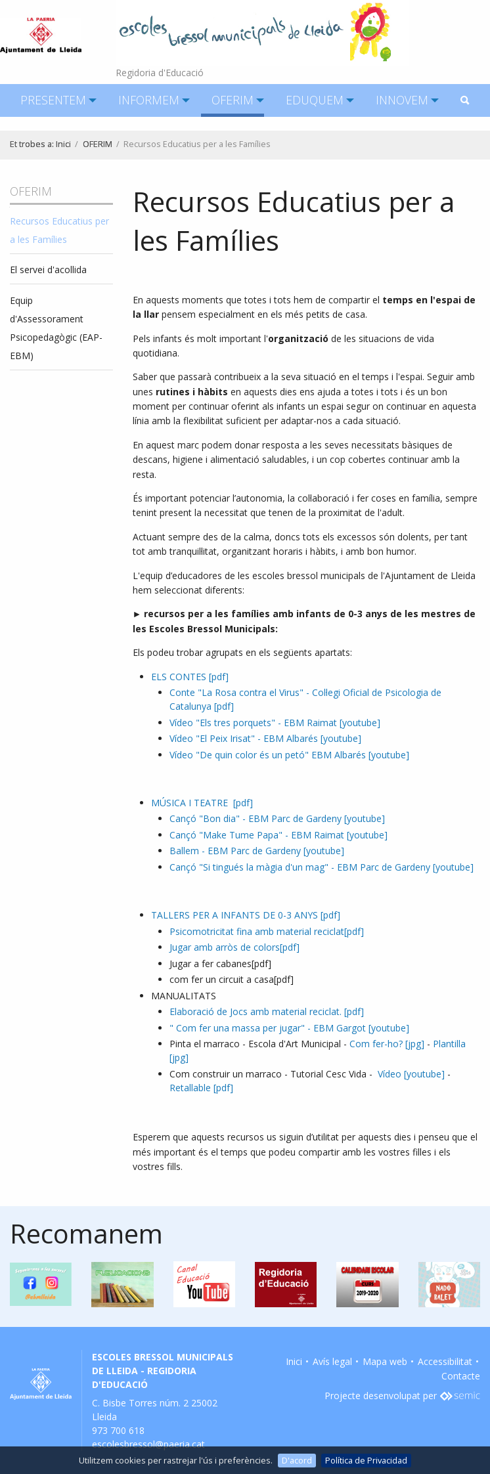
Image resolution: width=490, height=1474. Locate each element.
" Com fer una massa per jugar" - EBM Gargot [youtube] (289, 1028)
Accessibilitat (445, 1361)
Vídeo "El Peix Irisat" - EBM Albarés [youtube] (265, 738)
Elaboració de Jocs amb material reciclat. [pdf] (266, 1011)
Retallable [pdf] (201, 1087)
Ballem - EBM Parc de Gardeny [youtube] (256, 850)
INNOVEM (402, 100)
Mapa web (385, 1361)
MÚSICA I (202, 802)
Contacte (460, 1376)
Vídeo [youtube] (412, 1074)
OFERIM (233, 100)
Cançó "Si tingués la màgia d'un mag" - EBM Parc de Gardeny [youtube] (321, 867)
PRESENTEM (53, 100)
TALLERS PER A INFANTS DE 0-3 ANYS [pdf (244, 915)
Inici (63, 144)
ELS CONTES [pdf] (190, 676)
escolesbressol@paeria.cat (148, 1444)
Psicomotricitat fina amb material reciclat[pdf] (266, 931)
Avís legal (332, 1361)
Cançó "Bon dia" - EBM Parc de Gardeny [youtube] (277, 818)
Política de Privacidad (366, 1460)
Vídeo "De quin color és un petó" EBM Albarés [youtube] (289, 754)
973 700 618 (118, 1430)
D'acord (297, 1460)
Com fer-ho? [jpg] (386, 1043)
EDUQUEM (315, 100)
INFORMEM (148, 100)
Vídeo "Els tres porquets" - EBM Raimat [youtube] (274, 722)
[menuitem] (53, 100)
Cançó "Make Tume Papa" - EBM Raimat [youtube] (278, 835)
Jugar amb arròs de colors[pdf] (234, 947)
